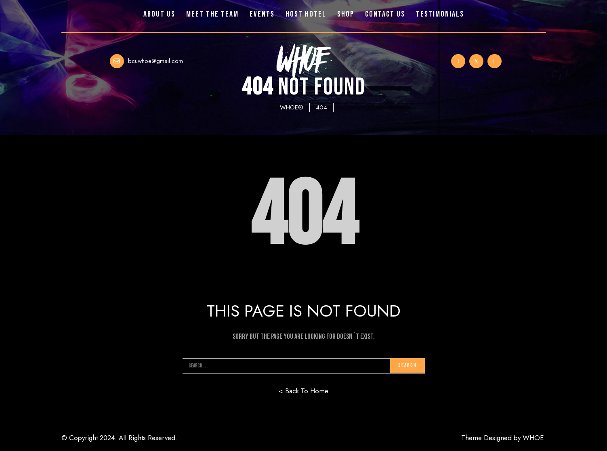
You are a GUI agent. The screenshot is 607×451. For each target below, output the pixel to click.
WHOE (533, 438)
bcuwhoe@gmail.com (155, 61)
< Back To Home (303, 391)
